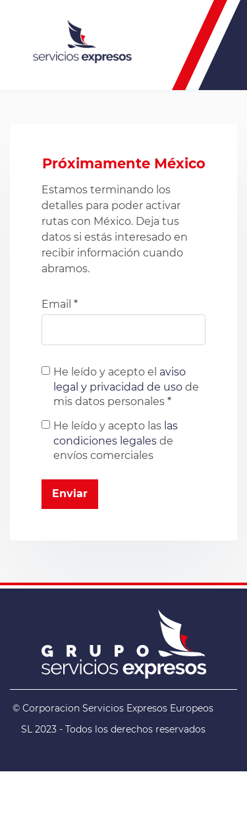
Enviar (70, 493)
